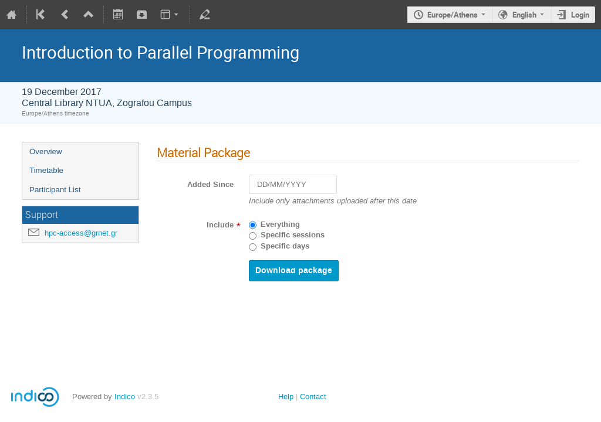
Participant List (54, 189)
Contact (313, 396)
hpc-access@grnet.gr (81, 233)
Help (285, 396)
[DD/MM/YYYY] (293, 184)
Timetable (46, 170)
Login (580, 14)
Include (220, 225)
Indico (124, 396)
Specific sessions (293, 235)
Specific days (285, 246)
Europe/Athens (452, 14)
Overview (45, 151)
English (524, 14)
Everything (280, 224)
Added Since (210, 184)
